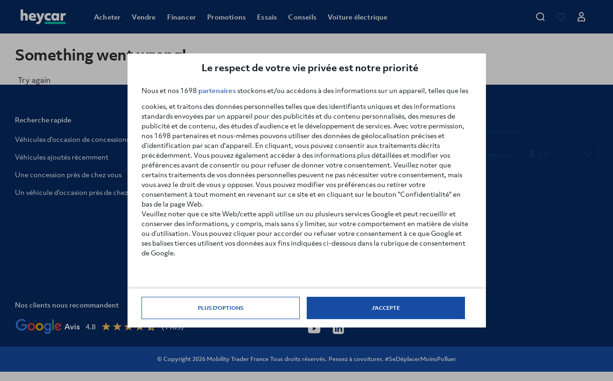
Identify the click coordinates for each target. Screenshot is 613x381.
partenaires (217, 90)
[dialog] (307, 190)
